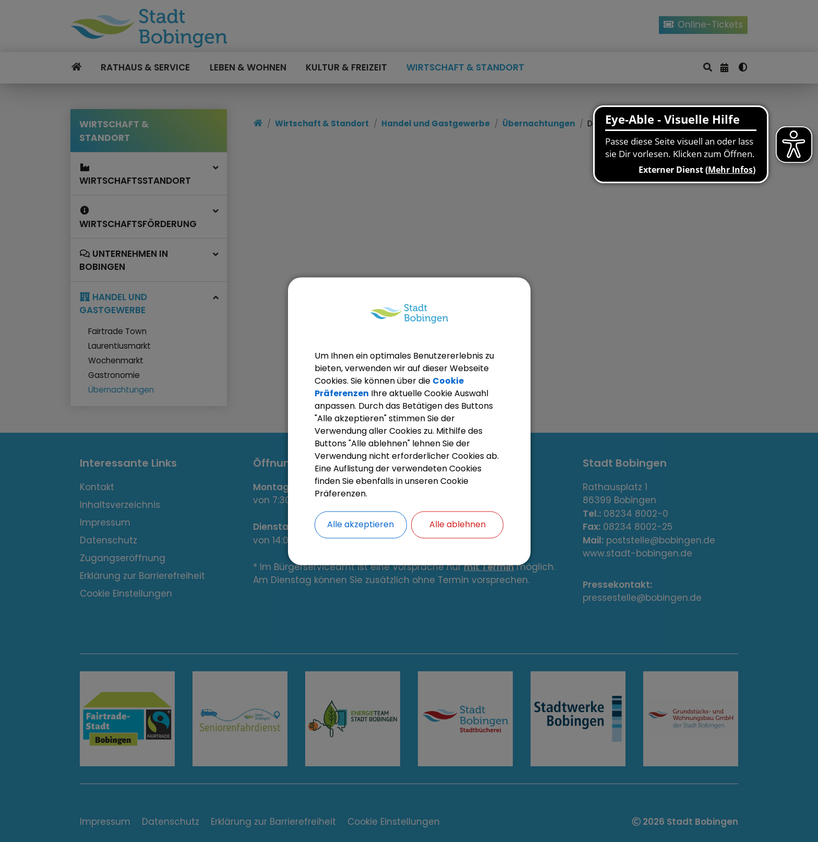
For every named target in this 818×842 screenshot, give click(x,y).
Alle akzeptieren (360, 524)
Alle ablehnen (457, 524)
